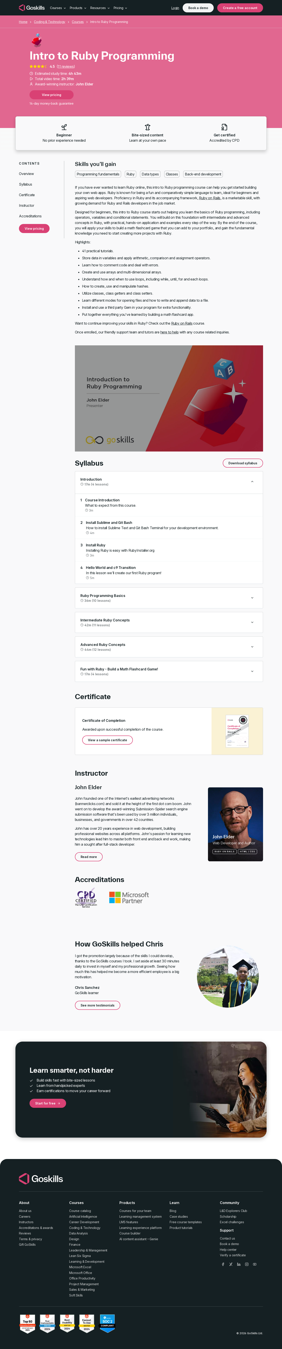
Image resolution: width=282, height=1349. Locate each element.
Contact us (227, 1238)
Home (23, 22)
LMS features (128, 1222)
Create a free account (240, 8)
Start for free (47, 1103)
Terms (23, 1239)
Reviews (25, 1233)
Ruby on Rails (209, 198)
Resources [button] (100, 8)
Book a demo (198, 8)
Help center (228, 1249)
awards (48, 1228)
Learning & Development (86, 1261)
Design (74, 1239)
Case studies (179, 1216)
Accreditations (30, 216)
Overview (26, 173)
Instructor (26, 205)
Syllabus (25, 184)
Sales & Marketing (82, 1289)
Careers (24, 1216)
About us (25, 1211)
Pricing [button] (121, 8)
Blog (173, 1211)
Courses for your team (135, 1211)
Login (175, 8)
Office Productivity (82, 1278)
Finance (74, 1244)
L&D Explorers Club (233, 1211)
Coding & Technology (49, 22)
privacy (37, 1239)
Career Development (84, 1222)
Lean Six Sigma (80, 1256)
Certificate (27, 195)
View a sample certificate (107, 740)
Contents (29, 163)
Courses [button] (58, 8)
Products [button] (78, 8)
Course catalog (80, 1211)
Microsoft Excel (80, 1267)
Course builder (130, 1233)
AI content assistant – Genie (138, 1239)
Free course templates (186, 1222)
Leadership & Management (88, 1250)
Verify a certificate (233, 1255)
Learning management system (140, 1216)
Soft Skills (76, 1295)
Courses (78, 22)
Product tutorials (181, 1228)
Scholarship (228, 1216)
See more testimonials (98, 1005)
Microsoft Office (80, 1273)
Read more (89, 857)
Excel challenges (232, 1222)
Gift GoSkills (27, 1244)
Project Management (84, 1284)
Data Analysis (78, 1233)
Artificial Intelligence (83, 1216)
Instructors (26, 1222)
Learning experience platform (140, 1228)
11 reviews (66, 66)
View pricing (51, 95)
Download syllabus (242, 463)
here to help (169, 332)
